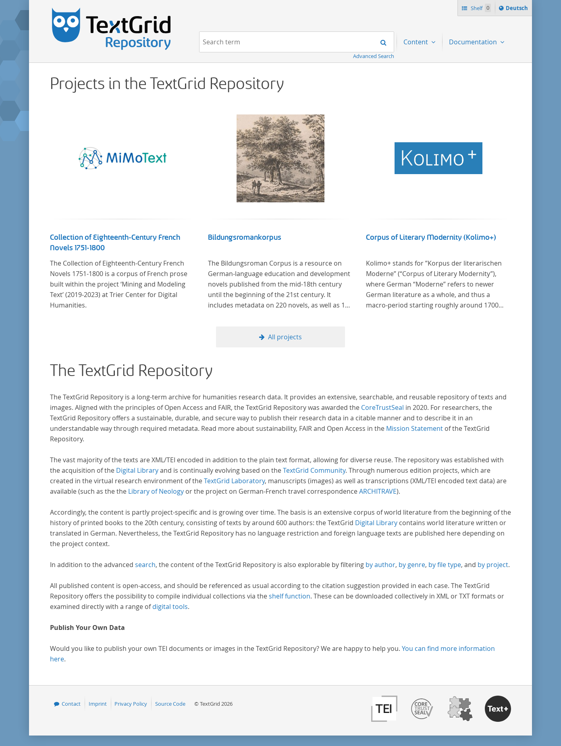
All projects (285, 336)
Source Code (170, 703)
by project (493, 564)
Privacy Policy (130, 703)
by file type (444, 564)
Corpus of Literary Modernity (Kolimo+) (431, 237)
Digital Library (137, 470)
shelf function (289, 596)
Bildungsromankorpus (244, 237)
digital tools (170, 606)
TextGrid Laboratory (234, 480)
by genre (412, 564)
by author (380, 564)
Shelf (480, 8)
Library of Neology (156, 491)
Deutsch (517, 9)
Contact (71, 703)
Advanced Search (373, 56)
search (145, 564)
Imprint (98, 703)
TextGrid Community (314, 470)
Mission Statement (414, 428)
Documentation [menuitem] (474, 41)
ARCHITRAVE (378, 491)
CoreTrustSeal (382, 407)
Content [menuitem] (416, 41)
